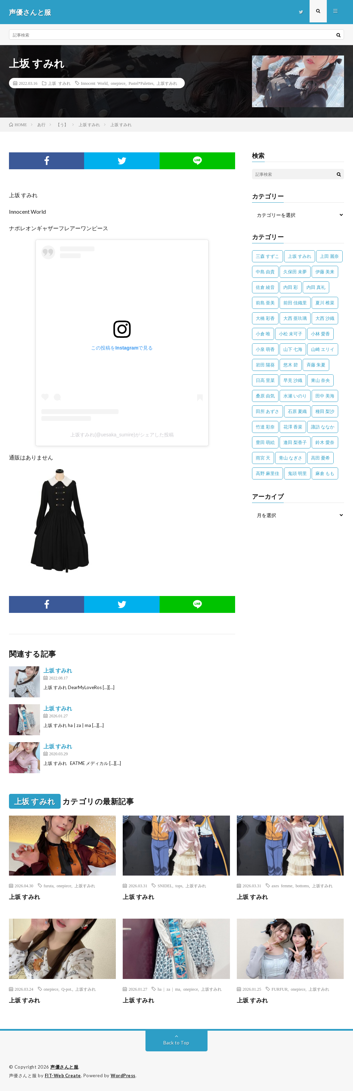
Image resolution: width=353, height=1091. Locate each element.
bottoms (302, 885)
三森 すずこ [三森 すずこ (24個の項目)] (267, 256)
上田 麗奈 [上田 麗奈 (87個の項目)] (329, 256)
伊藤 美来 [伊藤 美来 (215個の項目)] (324, 271)
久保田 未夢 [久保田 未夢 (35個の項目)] (295, 271)
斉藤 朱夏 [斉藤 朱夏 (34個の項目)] (315, 364)
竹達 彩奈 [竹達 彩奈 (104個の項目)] (265, 427)
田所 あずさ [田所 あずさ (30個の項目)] (267, 411)
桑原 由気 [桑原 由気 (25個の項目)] (265, 395)
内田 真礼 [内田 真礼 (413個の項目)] (315, 287)
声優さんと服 (64, 1067)
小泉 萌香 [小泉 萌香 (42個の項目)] (265, 349)
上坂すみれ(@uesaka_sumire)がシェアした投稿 (122, 434)
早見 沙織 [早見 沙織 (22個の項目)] (292, 380)
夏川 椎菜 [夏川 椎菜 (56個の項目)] (324, 302)
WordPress (125, 1075)
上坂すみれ (167, 83)
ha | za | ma (169, 989)
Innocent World (94, 83)
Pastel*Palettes (141, 83)
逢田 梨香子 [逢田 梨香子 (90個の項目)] (295, 442)
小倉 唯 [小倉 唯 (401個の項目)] (263, 333)
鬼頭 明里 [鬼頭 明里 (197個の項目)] (297, 473)
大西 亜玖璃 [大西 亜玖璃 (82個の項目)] (295, 318)
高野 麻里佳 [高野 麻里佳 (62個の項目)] (267, 473)
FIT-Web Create (63, 1075)
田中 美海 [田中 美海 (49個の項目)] (324, 395)
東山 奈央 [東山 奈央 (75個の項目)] (320, 380)
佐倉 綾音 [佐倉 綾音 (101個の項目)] (265, 287)
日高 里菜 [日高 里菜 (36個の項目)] (265, 380)
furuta (49, 885)
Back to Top (176, 1042)
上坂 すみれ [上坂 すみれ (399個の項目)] (299, 256)
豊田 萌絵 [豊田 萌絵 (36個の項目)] (265, 442)
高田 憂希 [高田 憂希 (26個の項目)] (320, 458)
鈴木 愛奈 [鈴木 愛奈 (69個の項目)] (324, 442)
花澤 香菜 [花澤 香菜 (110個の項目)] (292, 427)
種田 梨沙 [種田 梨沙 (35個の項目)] (324, 411)
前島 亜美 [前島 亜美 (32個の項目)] (265, 302)
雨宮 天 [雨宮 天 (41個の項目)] (263, 458)
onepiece (118, 83)
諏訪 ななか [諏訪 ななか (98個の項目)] (322, 427)
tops (178, 885)
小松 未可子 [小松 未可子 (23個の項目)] (290, 333)
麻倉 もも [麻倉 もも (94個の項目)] (324, 473)
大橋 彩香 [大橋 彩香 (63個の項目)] (265, 318)
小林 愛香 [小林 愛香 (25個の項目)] (320, 333)
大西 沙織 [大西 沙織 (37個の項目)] (324, 318)
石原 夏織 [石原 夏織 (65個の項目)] (297, 411)
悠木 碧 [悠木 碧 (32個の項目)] (290, 364)
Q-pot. (66, 989)
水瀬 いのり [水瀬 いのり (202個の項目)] (295, 395)
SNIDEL (165, 885)
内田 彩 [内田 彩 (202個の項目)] (290, 287)
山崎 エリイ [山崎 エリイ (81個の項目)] (322, 349)
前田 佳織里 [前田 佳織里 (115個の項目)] (295, 302)
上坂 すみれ (59, 83)
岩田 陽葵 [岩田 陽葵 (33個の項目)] (265, 364)
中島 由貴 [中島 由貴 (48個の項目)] (265, 271)
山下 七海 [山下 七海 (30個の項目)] (292, 349)
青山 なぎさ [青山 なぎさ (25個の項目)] (290, 458)
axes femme (282, 885)
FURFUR (280, 989)
